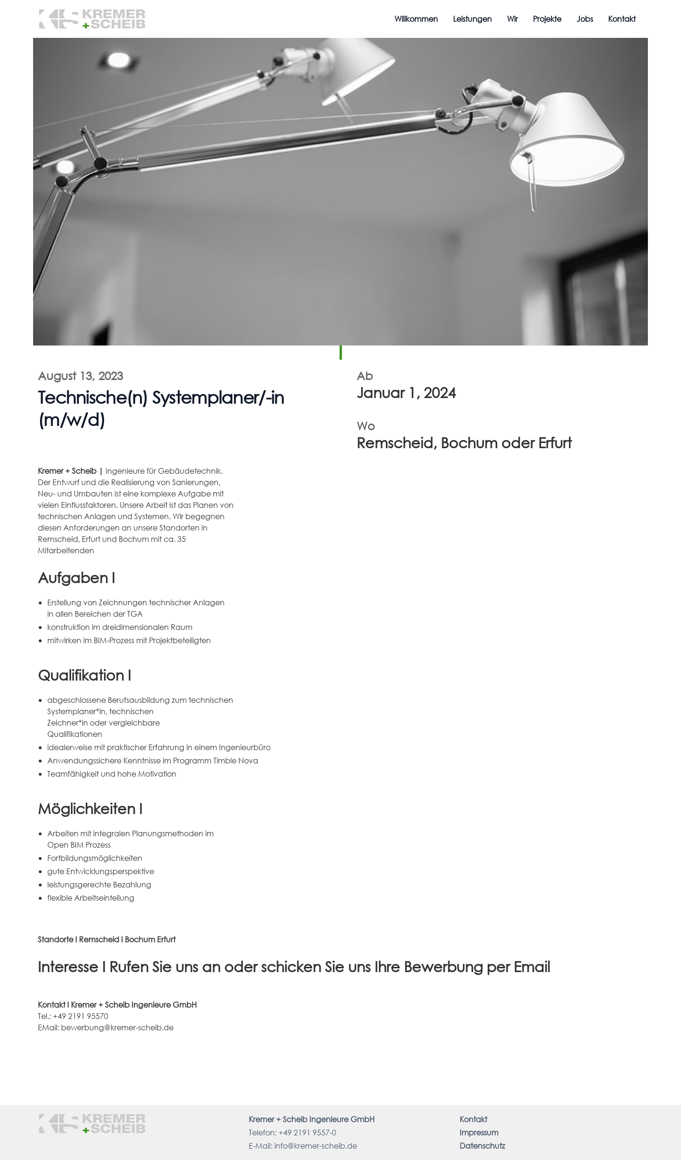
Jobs (584, 19)
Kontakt (622, 19)
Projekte (547, 19)
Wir (512, 19)
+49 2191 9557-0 (307, 1132)
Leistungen (472, 19)
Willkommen (416, 19)
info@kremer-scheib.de (315, 1146)
